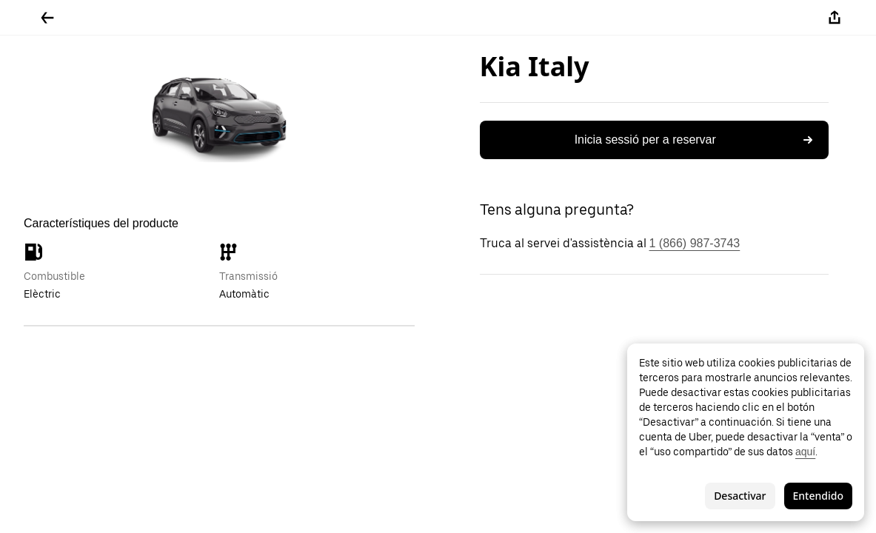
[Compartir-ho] (834, 18)
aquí (805, 451)
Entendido (818, 496)
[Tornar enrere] (47, 18)
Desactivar (740, 496)
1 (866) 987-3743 (694, 243)
